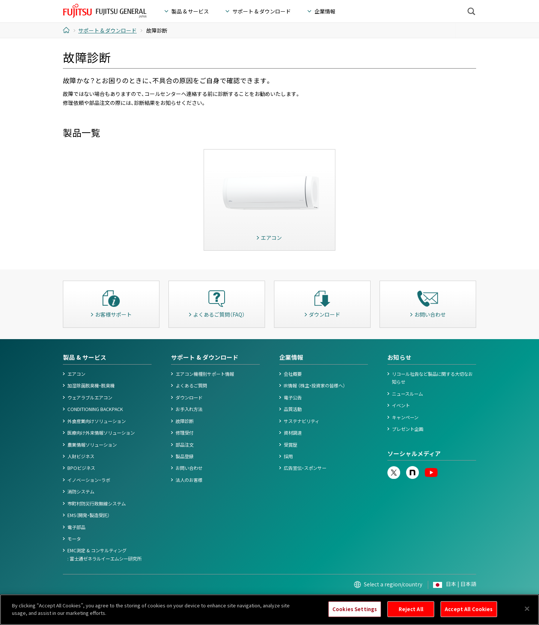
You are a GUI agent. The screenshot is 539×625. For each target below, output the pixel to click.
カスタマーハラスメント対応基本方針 (287, 601)
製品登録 (185, 456)
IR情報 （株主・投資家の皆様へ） (314, 385)
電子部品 (76, 527)
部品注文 (185, 444)
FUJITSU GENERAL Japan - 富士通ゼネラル (104, 11)
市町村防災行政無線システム (96, 503)
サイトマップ (341, 601)
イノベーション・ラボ (88, 480)
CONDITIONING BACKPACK (95, 409)
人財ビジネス (80, 456)
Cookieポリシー (172, 601)
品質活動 (293, 409)
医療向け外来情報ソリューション (101, 432)
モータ (74, 538)
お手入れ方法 (189, 409)
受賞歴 (290, 444)
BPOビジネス (81, 468)
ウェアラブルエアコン (89, 397)
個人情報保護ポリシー (128, 601)
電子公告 (293, 397)
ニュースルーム (407, 393)
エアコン (76, 374)
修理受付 (185, 432)
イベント (401, 405)
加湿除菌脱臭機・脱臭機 (91, 385)
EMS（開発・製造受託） (88, 515)
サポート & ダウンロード (204, 357)
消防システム (80, 491)
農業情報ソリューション (92, 444)
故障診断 (185, 421)
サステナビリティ (301, 421)
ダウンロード (189, 397)
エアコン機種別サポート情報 (205, 374)
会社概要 (293, 374)
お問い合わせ (189, 468)
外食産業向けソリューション (96, 421)
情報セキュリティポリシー (219, 601)
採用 (288, 456)
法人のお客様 (189, 480)
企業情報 (291, 357)
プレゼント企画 (407, 429)
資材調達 (293, 432)
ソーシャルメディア (414, 453)
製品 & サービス (84, 357)
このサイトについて (81, 601)
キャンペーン (405, 417)
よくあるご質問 (191, 385)
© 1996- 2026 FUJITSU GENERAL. (445, 601)
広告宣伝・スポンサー (305, 468)
